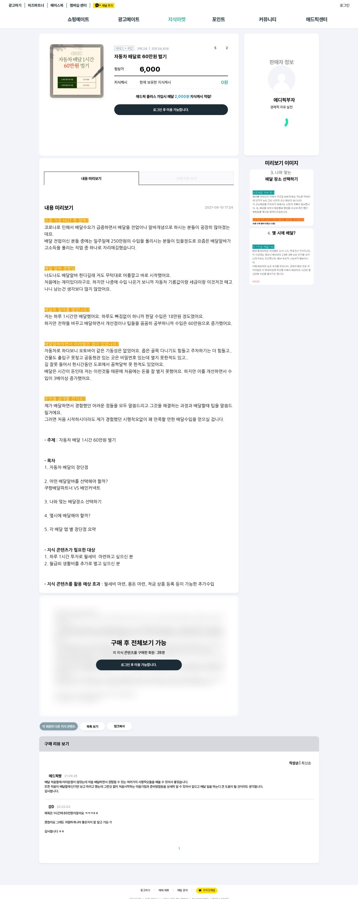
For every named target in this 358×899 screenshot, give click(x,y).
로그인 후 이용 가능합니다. (171, 110)
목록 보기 (92, 726)
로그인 (344, 5)
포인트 (218, 19)
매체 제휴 (163, 890)
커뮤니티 (267, 19)
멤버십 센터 (78, 5)
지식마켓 (176, 19)
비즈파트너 (36, 5)
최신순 (306, 763)
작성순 (294, 763)
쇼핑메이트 (78, 19)
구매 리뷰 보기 (186, 178)
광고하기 (15, 5)
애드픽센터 (316, 19)
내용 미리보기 (91, 178)
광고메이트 (128, 19)
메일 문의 (182, 890)
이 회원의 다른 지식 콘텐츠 (58, 726)
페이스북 (56, 5)
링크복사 (119, 726)
